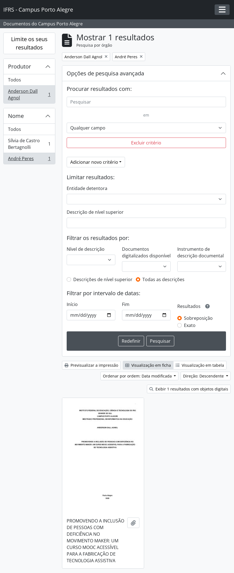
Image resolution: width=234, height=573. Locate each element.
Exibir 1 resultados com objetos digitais (188, 389)
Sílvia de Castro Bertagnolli (29, 144)
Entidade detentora (87, 188)
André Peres (29, 159)
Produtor (19, 66)
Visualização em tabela (200, 365)
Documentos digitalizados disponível (146, 252)
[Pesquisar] (146, 102)
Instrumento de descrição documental (200, 252)
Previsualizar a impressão (91, 365)
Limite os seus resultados (29, 43)
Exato (190, 325)
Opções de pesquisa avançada (105, 73)
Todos (14, 80)
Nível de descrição (86, 249)
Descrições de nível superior (102, 279)
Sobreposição (198, 318)
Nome (16, 116)
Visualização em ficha (148, 365)
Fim (125, 304)
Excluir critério (146, 143)
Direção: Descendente (204, 376)
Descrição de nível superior (95, 212)
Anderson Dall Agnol (29, 94)
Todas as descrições (163, 279)
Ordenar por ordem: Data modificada (138, 376)
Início (72, 304)
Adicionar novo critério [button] (94, 162)
